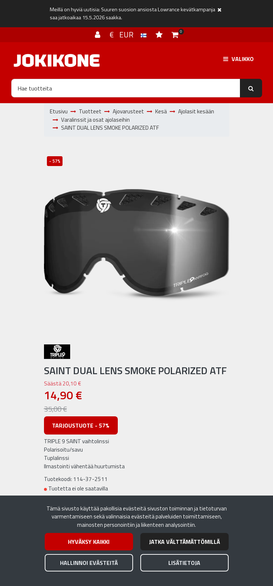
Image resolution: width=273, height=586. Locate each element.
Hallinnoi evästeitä (89, 562)
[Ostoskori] (175, 34)
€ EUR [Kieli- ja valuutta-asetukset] (128, 34)
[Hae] (125, 88)
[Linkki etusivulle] (56, 60)
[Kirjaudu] (98, 34)
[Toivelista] (160, 34)
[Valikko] (238, 59)
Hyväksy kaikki (88, 541)
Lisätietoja (184, 562)
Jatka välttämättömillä (184, 541)
